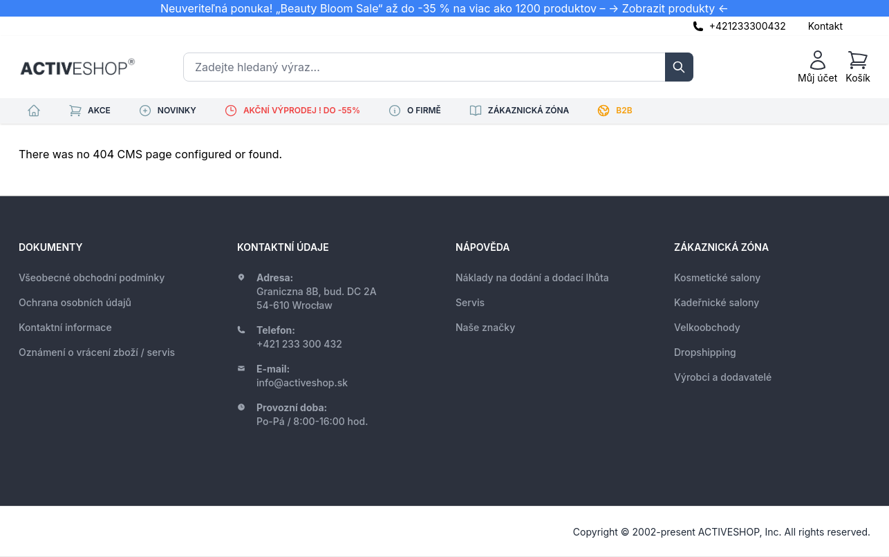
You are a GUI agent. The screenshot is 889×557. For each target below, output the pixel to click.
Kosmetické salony (717, 277)
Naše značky (485, 327)
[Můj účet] (817, 67)
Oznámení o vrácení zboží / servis (97, 352)
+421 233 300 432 (299, 344)
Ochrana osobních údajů (75, 302)
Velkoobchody (707, 327)
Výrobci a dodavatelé (722, 377)
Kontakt (825, 26)
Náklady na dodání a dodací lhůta (532, 277)
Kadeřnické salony (716, 302)
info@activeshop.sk (302, 382)
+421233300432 (747, 26)
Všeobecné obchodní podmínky (92, 277)
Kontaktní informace (65, 327)
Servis (470, 302)
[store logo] (77, 67)
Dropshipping (705, 352)
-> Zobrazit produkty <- (668, 8)
